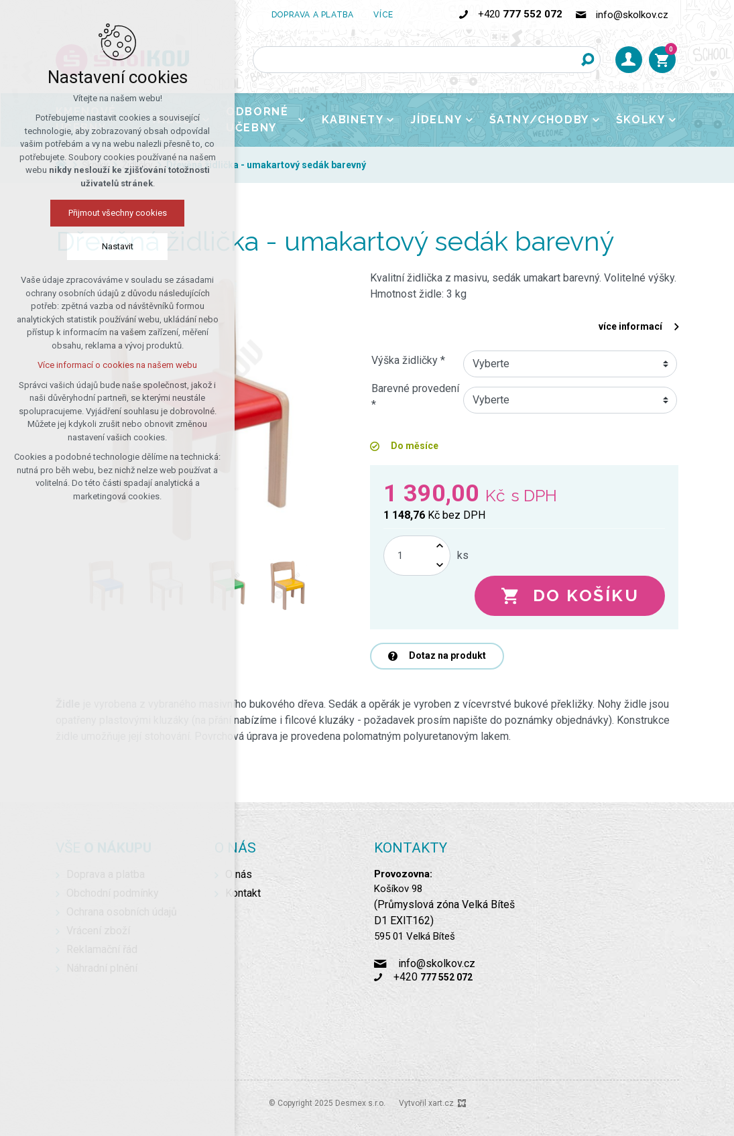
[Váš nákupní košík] (662, 59)
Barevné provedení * (415, 396)
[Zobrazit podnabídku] (301, 120)
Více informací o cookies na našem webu (117, 365)
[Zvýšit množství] (440, 546)
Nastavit (117, 246)
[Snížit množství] (440, 565)
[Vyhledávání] (587, 59)
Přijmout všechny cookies (117, 213)
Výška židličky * (408, 360)
